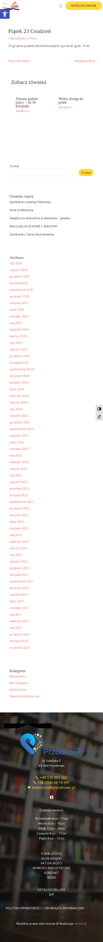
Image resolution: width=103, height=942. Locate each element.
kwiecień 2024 (19, 396)
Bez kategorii (19, 683)
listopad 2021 (19, 575)
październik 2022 (21, 502)
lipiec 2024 (17, 389)
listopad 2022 (19, 495)
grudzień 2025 (19, 276)
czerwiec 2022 (19, 528)
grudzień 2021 (19, 568)
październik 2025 (21, 290)
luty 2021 (16, 628)
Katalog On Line (51, 889)
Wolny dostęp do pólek (70, 100)
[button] (5, 14)
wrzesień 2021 (19, 588)
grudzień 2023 (19, 422)
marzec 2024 (18, 402)
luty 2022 (16, 555)
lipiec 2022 (17, 522)
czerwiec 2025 (19, 316)
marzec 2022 (18, 548)
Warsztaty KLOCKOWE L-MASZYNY (34, 226)
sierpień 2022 (19, 515)
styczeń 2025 (18, 349)
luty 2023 (16, 475)
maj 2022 (16, 535)
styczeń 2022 (18, 561)
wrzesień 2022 (19, 508)
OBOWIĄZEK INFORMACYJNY (64, 908)
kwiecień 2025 (19, 330)
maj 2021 (16, 614)
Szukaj (14, 166)
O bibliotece (51, 853)
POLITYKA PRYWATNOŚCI (23, 908)
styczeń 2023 (18, 482)
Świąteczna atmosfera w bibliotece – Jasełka (40, 218)
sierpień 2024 (19, 383)
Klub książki (18, 690)
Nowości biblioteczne (24, 696)
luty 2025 (16, 343)
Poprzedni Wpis (16, 61)
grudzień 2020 (19, 634)
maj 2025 (16, 323)
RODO (51, 877)
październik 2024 (21, 369)
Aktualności (18, 38)
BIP (51, 894)
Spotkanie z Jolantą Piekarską (30, 202)
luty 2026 (16, 263)
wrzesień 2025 (19, 296)
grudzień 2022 (19, 489)
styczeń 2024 (18, 416)
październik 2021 (21, 581)
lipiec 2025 (17, 310)
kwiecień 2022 (19, 542)
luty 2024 (16, 409)
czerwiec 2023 (19, 449)
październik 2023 (21, 429)
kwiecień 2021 (19, 621)
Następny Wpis (86, 61)
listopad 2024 (19, 363)
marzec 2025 (18, 336)
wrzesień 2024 (19, 376)
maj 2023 (16, 455)
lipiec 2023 (17, 442)
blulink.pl (80, 924)
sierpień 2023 (19, 436)
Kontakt (51, 872)
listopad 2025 (19, 283)
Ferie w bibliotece (22, 210)
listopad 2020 (19, 641)
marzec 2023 (18, 469)
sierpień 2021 (19, 595)
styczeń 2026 (18, 270)
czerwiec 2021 (19, 608)
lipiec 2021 (17, 601)
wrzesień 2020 (19, 648)
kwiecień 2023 (19, 462)
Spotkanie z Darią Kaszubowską (32, 234)
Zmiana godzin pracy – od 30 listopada (27, 102)
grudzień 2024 (19, 356)
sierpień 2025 (19, 303)
